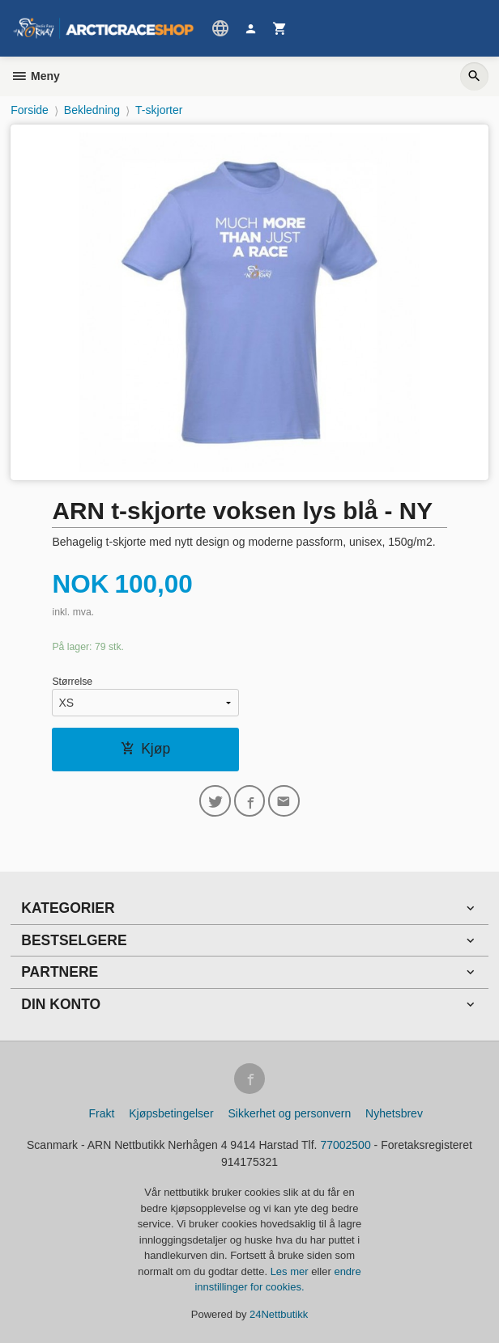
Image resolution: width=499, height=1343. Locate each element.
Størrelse (72, 681)
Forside (30, 109)
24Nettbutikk (279, 1314)
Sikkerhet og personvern (289, 1113)
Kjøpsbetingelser (171, 1113)
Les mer (291, 1271)
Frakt (101, 1113)
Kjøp (145, 749)
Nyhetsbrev (394, 1113)
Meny (35, 76)
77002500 (345, 1144)
